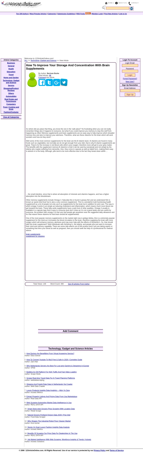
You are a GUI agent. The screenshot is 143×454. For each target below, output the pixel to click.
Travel (11, 75)
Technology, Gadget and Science (11, 82)
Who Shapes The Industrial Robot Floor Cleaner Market (49, 421)
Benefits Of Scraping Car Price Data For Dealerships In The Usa (52, 433)
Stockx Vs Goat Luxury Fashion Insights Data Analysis (48, 427)
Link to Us (123, 14)
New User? (130, 82)
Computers (11, 104)
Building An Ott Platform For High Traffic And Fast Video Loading (51, 372)
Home (110, 3)
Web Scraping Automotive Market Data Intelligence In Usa (49, 403)
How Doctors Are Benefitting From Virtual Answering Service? (50, 354)
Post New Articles (111, 14)
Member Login (97, 14)
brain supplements (33, 234)
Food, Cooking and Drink (11, 108)
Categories (52, 14)
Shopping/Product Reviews (11, 89)
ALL (26, 61)
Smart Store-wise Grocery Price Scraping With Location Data (51, 409)
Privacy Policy (99, 450)
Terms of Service (117, 450)
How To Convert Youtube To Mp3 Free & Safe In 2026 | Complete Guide (54, 360)
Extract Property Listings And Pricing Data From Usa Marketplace (51, 397)
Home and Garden (11, 78)
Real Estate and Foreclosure (11, 100)
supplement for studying (35, 236)
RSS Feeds (83, 14)
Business (11, 63)
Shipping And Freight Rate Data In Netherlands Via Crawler (49, 384)
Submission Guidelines (66, 14)
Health (11, 69)
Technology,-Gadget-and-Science (43, 61)
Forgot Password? (130, 79)
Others (11, 93)
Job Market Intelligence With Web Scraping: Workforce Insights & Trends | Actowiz (59, 440)
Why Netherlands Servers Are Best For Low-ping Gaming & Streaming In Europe (57, 366)
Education (11, 72)
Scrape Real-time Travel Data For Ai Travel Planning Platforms (50, 378)
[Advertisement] (71, 35)
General (11, 66)
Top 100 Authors (22, 14)
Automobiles (11, 96)
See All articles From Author (79, 284)
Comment (42, 77)
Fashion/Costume (11, 112)
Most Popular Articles (38, 14)
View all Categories (11, 117)
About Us (122, 3)
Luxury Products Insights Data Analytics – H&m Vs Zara (48, 390)
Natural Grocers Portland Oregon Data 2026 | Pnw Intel (48, 415)
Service (11, 86)
